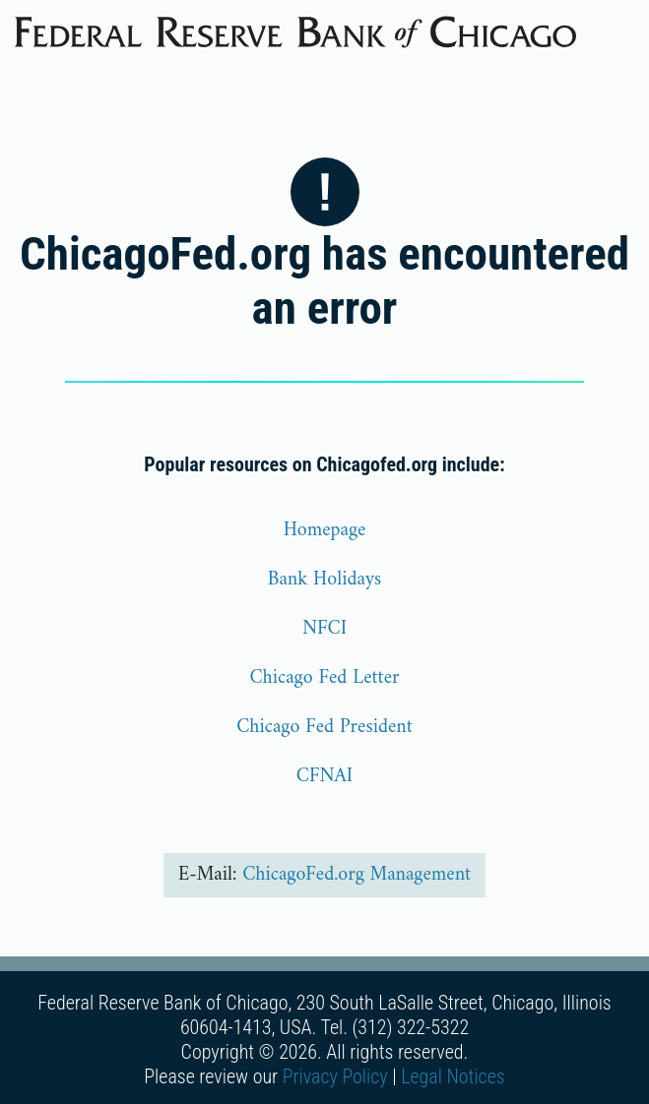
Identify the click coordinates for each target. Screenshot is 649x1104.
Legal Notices (453, 1076)
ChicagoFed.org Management (356, 875)
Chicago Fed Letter (324, 678)
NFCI (324, 629)
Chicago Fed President (324, 727)
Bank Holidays (325, 580)
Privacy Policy (335, 1076)
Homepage (325, 531)
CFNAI (324, 777)
